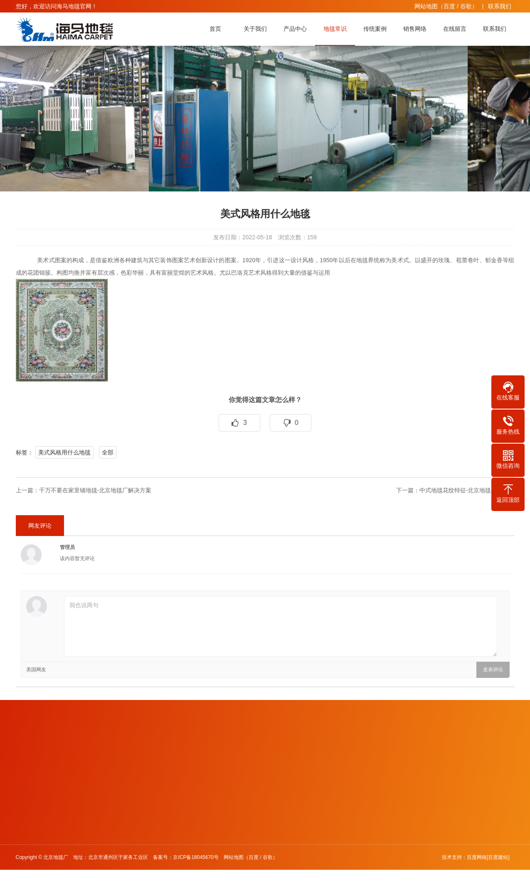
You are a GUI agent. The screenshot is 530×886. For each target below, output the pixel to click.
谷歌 (466, 6)
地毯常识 (337, 28)
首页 (217, 28)
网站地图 (426, 6)
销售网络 (417, 28)
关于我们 (257, 28)
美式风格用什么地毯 (64, 452)
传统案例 (377, 28)
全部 (107, 452)
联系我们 (499, 6)
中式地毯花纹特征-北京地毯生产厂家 (467, 490)
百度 (449, 6)
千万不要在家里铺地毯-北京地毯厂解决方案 (95, 490)
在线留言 (456, 28)
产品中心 (297, 28)
